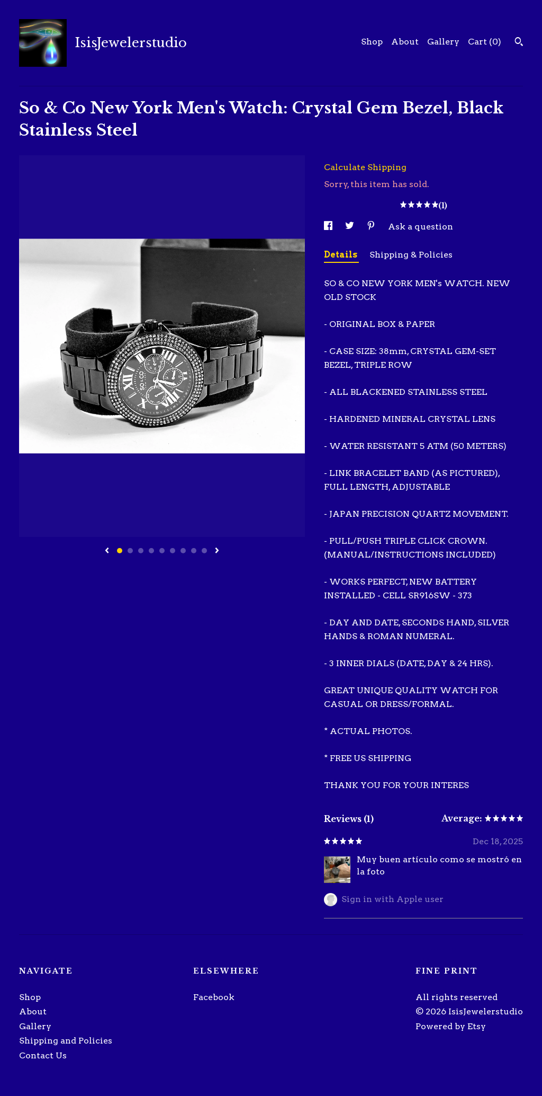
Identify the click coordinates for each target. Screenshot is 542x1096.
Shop (372, 42)
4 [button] (151, 550)
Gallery (443, 42)
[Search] (519, 43)
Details (341, 255)
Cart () (484, 42)
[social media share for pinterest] (372, 227)
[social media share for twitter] (350, 227)
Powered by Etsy (450, 1026)
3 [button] (140, 550)
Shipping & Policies (411, 255)
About (405, 42)
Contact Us (43, 1055)
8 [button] (193, 550)
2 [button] (130, 550)
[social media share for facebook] (329, 227)
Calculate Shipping (365, 167)
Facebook (213, 997)
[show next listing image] (217, 551)
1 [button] (119, 550)
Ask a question (420, 227)
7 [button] (183, 550)
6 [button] (172, 550)
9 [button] (204, 550)
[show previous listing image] (107, 551)
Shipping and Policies (65, 1041)
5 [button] (162, 550)
